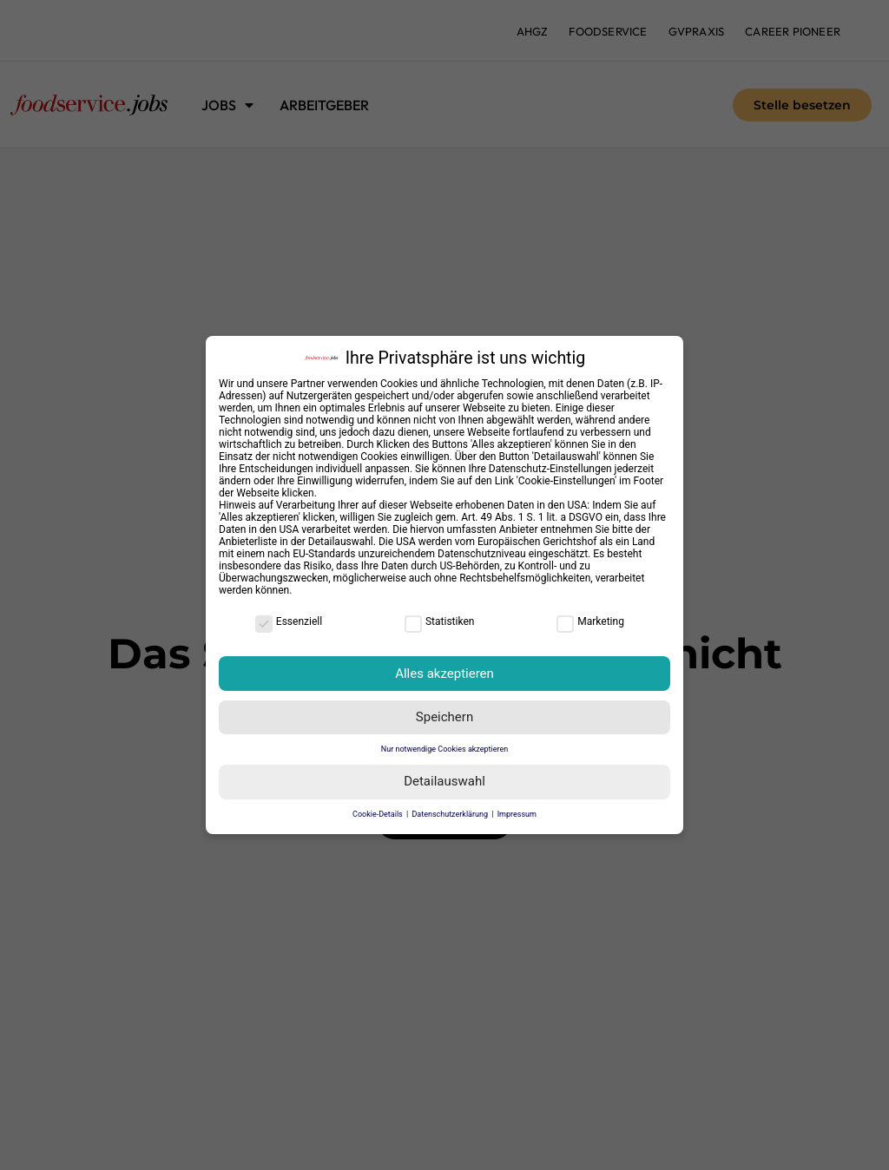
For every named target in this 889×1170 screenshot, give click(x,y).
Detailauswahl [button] (444, 781)
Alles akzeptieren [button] (444, 673)
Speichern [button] (444, 717)
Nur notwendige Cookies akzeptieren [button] (444, 749)
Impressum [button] (517, 814)
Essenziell (288, 621)
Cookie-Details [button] (378, 814)
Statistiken (439, 621)
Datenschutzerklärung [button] (451, 814)
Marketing (590, 621)
